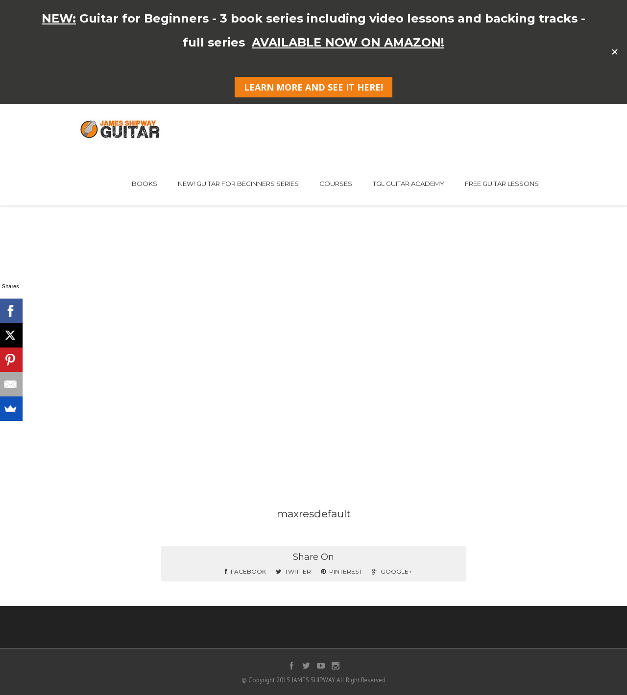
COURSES (335, 183)
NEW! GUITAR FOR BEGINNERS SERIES (238, 183)
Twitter (293, 571)
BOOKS (144, 183)
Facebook (245, 571)
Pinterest (341, 571)
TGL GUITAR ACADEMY (408, 183)
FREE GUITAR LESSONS (502, 183)
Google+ (392, 571)
